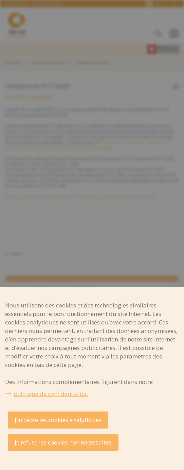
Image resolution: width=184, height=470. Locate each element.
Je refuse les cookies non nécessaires (63, 442)
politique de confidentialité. (51, 394)
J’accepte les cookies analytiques (58, 420)
